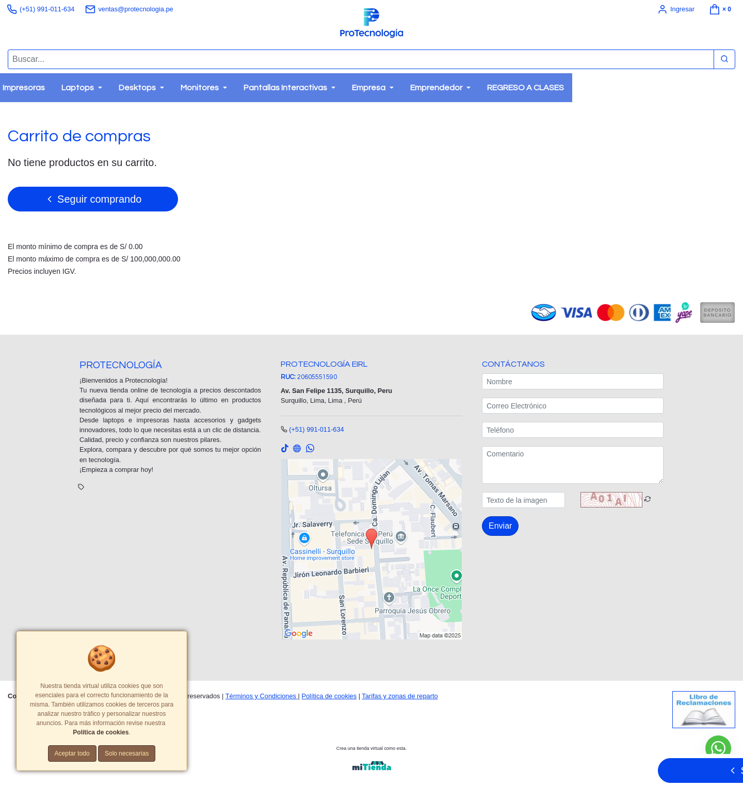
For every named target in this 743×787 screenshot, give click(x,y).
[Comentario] (573, 465)
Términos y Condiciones (261, 696)
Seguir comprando (93, 198)
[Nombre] (573, 382)
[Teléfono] (573, 430)
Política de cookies (329, 696)
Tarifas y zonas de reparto (400, 696)
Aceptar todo (72, 753)
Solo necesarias (127, 753)
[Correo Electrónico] (573, 406)
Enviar (500, 526)
